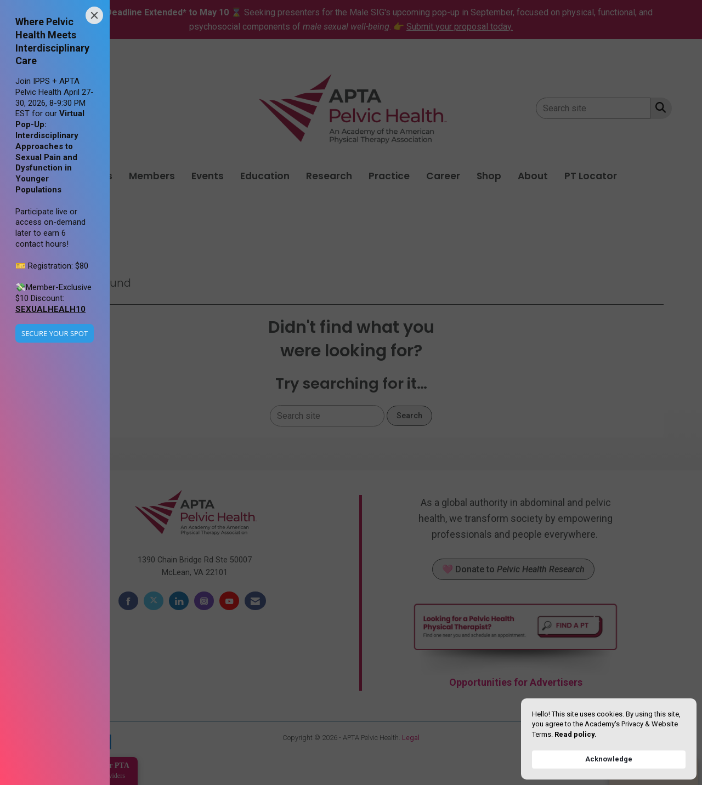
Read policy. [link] (575, 734)
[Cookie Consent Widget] (609, 739)
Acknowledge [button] (608, 759)
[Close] (94, 15)
